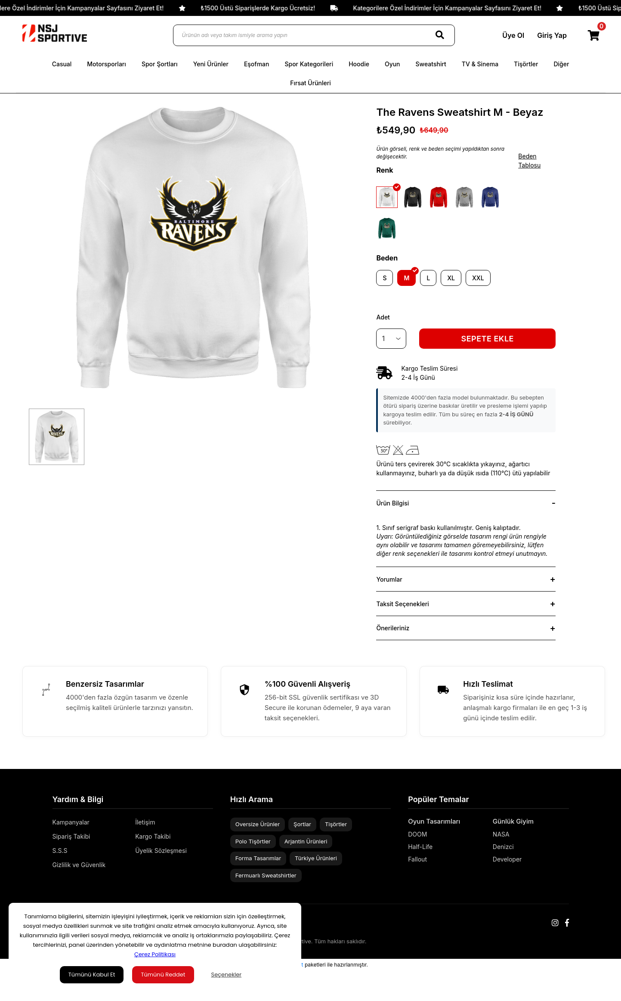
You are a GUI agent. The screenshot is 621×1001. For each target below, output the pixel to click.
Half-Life (420, 846)
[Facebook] (567, 923)
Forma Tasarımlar (258, 858)
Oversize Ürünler (257, 824)
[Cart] (594, 35)
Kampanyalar (71, 822)
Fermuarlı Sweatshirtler (266, 875)
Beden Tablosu (529, 160)
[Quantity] (391, 339)
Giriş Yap (551, 35)
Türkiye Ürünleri (316, 858)
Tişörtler (336, 824)
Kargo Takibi (152, 836)
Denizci (503, 846)
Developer (507, 859)
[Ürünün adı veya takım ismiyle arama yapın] (314, 35)
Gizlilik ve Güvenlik (79, 864)
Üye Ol (512, 35)
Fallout (417, 859)
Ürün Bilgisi (392, 503)
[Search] (439, 35)
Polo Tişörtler (253, 841)
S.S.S (60, 850)
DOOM (417, 834)
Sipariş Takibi (71, 836)
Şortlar (302, 824)
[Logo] (54, 33)
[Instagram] (555, 923)
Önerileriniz (392, 628)
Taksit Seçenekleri (402, 603)
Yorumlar (389, 579)
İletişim (145, 822)
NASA (501, 834)
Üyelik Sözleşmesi (161, 850)
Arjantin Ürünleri (305, 841)
